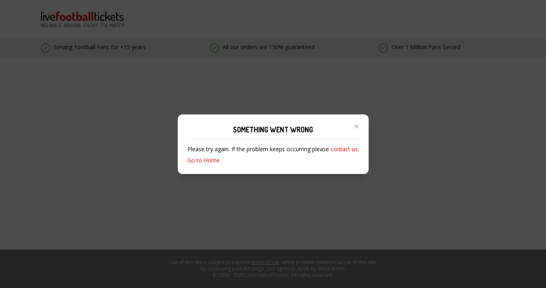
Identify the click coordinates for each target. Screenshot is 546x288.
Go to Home (203, 160)
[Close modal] (356, 126)
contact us (344, 149)
